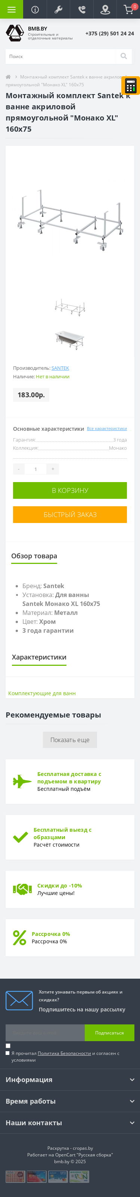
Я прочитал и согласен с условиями (65, 1056)
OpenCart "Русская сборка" (84, 1155)
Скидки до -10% (59, 885)
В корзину (70, 490)
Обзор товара (34, 555)
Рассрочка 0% (51, 933)
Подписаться (109, 1033)
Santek (60, 368)
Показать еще (70, 740)
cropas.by (83, 1148)
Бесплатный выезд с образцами (62, 833)
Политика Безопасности (64, 1053)
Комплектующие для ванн (42, 693)
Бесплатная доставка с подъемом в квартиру (69, 777)
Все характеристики (107, 428)
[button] (58, 9)
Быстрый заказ (70, 514)
